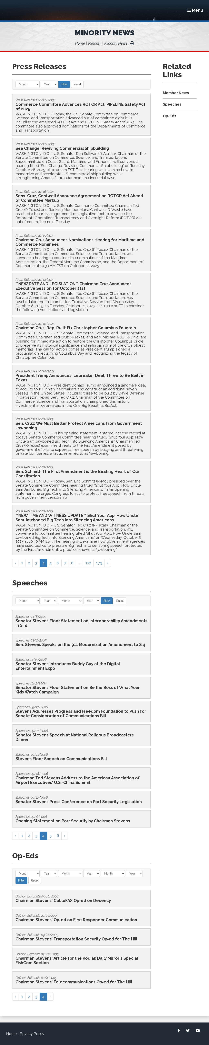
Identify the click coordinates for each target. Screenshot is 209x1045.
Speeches (172, 104)
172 (88, 563)
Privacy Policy (32, 1033)
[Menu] (195, 10)
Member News (176, 93)
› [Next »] (107, 563)
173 (99, 563)
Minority (94, 43)
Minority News (105, 32)
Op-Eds (169, 116)
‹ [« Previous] (15, 563)
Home (80, 43)
